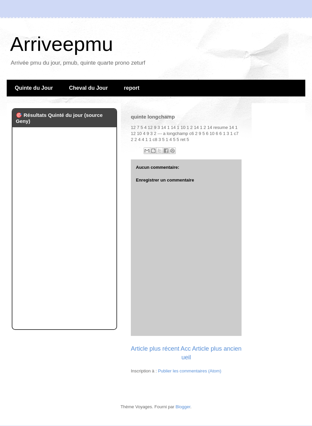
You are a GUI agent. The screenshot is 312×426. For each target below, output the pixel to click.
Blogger (182, 406)
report (131, 88)
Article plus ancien (217, 348)
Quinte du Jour (34, 88)
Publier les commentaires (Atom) (189, 370)
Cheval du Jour (88, 88)
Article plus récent (155, 348)
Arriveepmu (61, 44)
